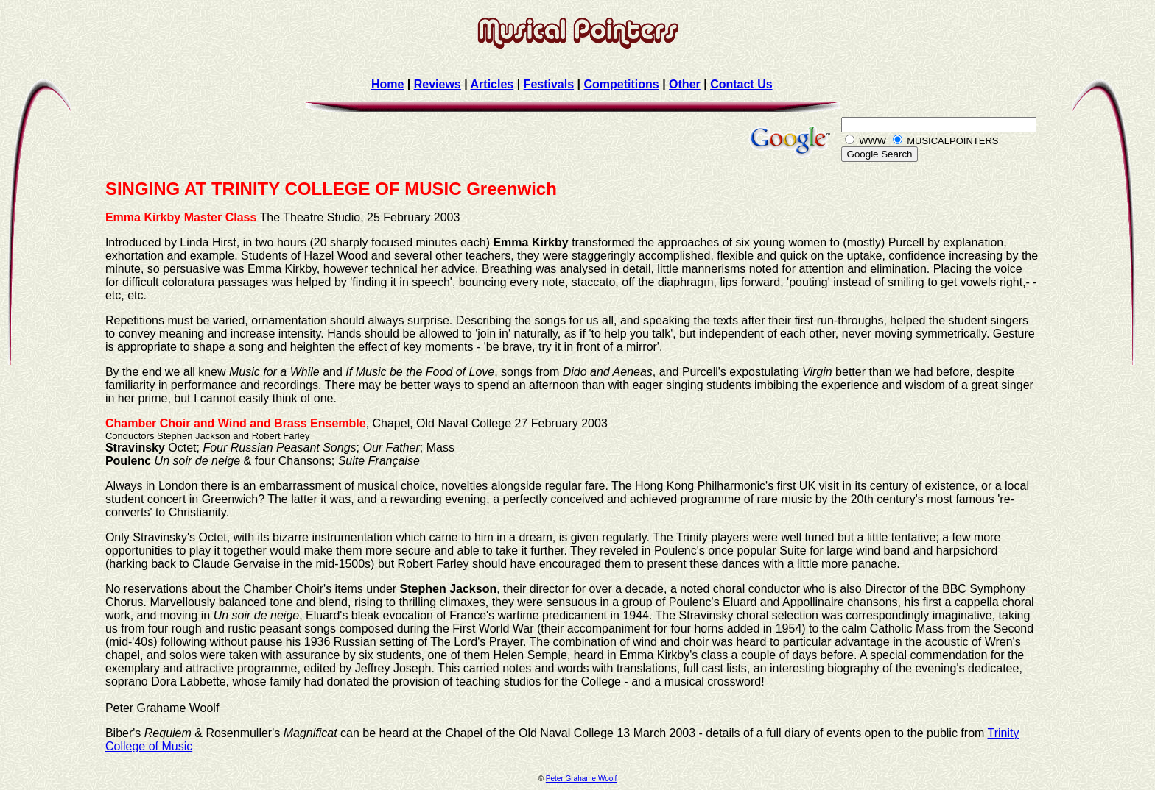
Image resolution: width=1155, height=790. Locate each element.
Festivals (549, 84)
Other (685, 84)
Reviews (437, 84)
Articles (492, 84)
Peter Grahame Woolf (581, 779)
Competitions (621, 84)
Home (387, 84)
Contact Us (741, 84)
